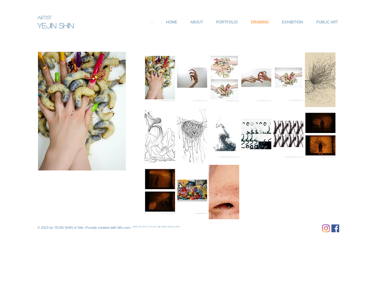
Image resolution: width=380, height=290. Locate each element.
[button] (160, 79)
